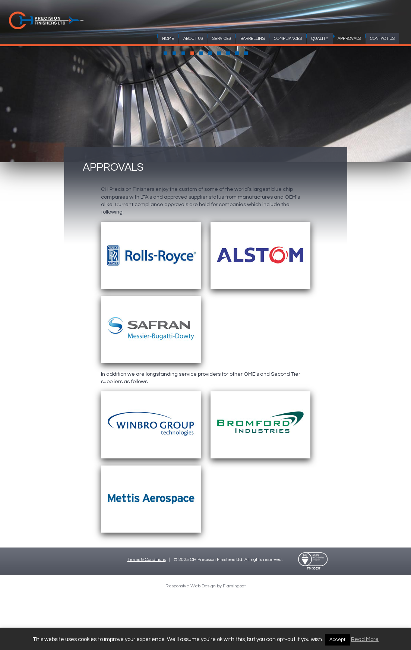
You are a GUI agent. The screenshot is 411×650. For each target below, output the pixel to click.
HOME (168, 39)
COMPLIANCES (288, 39)
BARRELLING (252, 39)
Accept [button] (337, 639)
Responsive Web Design (190, 586)
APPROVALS (349, 39)
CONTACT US (382, 39)
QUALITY (319, 39)
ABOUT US (193, 39)
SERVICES (221, 39)
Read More (365, 639)
